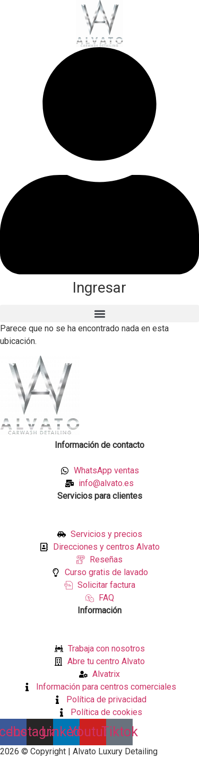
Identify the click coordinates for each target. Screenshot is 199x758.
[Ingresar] (99, 272)
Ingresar (99, 287)
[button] (99, 313)
